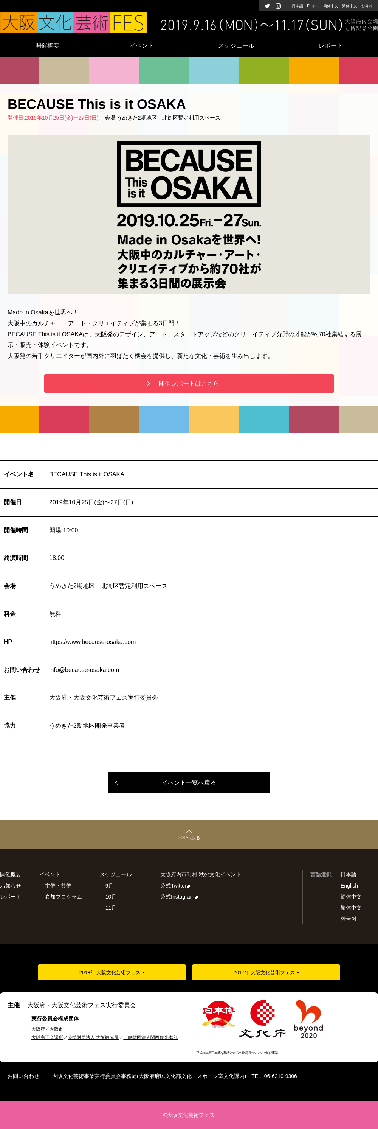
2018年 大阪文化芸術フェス (110, 972)
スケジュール (236, 45)
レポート (331, 45)
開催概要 (47, 45)
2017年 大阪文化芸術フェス (264, 972)
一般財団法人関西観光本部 (150, 1037)
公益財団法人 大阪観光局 (93, 1037)
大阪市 (56, 1029)
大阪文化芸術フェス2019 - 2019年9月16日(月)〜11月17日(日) (189, 22)
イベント (142, 45)
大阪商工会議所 (47, 1037)
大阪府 (38, 1029)
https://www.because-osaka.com (92, 642)
